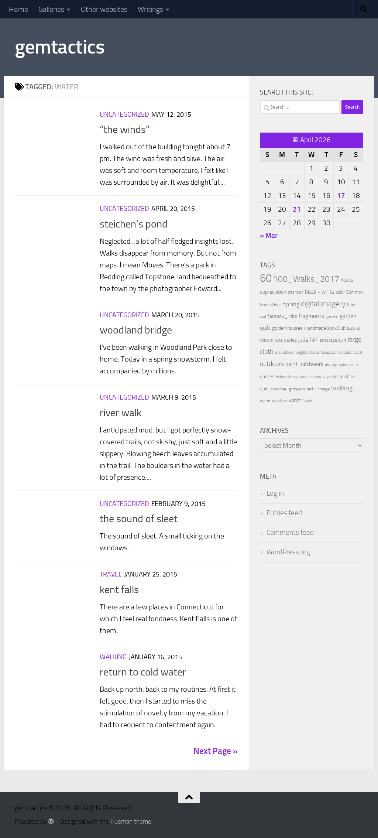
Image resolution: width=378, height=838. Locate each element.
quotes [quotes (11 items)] (267, 376)
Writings (150, 9)
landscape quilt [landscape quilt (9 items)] (332, 340)
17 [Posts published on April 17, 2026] (341, 195)
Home (18, 9)
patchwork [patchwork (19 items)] (311, 364)
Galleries (51, 9)
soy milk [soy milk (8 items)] (329, 376)
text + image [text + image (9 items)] (318, 388)
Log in (275, 493)
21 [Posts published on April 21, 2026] (297, 209)
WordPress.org (288, 552)
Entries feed (284, 513)
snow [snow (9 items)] (316, 376)
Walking (113, 657)
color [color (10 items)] (340, 292)
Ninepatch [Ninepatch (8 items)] (329, 352)
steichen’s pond (134, 224)
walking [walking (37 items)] (342, 388)
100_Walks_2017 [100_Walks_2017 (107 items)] (306, 279)
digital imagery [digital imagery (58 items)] (323, 303)
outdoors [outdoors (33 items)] (272, 364)
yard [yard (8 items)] (308, 401)
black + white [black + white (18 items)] (319, 291)
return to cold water (143, 672)
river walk (120, 413)
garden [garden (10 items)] (332, 316)
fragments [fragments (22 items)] (311, 315)
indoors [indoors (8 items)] (266, 340)
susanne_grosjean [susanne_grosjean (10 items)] (288, 388)
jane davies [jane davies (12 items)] (285, 340)
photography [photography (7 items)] (336, 364)
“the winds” (125, 129)
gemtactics (59, 46)
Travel (111, 574)
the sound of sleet (139, 519)
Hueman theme (130, 821)
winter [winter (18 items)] (296, 400)
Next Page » (215, 751)
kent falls (119, 590)
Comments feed (290, 533)
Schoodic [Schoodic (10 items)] (284, 376)
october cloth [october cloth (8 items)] (350, 352)
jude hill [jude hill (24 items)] (307, 339)
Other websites (104, 9)
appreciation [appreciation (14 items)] (273, 292)
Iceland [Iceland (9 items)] (353, 328)
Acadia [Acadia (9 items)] (347, 280)
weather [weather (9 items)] (279, 400)
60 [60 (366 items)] (266, 278)
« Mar (269, 235)
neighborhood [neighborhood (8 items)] (307, 352)
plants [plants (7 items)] (353, 364)
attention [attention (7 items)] (295, 292)
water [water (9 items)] (265, 400)
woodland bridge (136, 330)
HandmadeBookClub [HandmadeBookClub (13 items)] (325, 328)
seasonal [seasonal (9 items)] (301, 376)
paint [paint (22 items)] (291, 363)
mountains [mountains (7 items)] (284, 352)
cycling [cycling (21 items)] (290, 304)
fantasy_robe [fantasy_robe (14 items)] (282, 316)
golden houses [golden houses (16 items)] (287, 328)
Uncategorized (124, 114)
